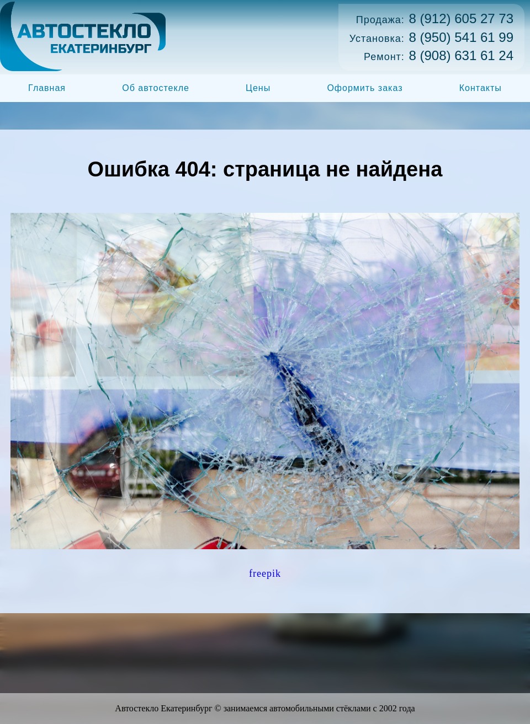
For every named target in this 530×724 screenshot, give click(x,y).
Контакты (480, 88)
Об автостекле (155, 88)
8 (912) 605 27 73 (461, 18)
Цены (258, 88)
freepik (265, 573)
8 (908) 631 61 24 (461, 55)
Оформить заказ (364, 88)
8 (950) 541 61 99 (461, 37)
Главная (47, 88)
